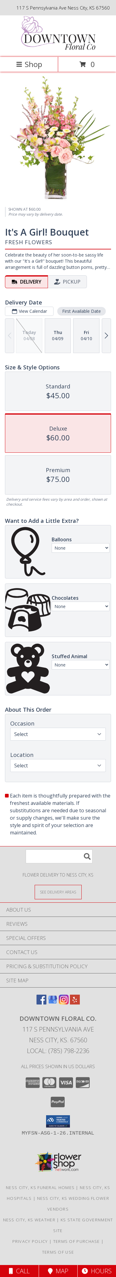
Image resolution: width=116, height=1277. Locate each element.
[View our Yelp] (75, 1002)
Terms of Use (58, 1252)
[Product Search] (59, 856)
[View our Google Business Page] (53, 1002)
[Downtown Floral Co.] (58, 48)
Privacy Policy (30, 1241)
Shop (29, 64)
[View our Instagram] (64, 1002)
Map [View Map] (58, 1271)
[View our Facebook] (41, 1002)
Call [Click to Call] (19, 1271)
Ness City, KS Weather (29, 1220)
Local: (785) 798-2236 (58, 1051)
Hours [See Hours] (97, 1271)
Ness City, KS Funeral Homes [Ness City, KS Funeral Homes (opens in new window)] (40, 1187)
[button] (58, 1121)
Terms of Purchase (76, 1241)
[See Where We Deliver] (58, 892)
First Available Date (81, 311)
